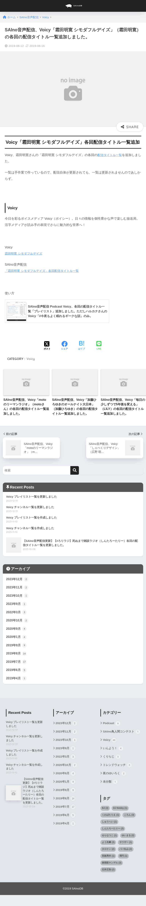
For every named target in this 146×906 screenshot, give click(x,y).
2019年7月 (16, 665)
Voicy (30, 359)
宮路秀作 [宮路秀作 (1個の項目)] (108, 867)
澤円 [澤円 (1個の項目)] (123, 867)
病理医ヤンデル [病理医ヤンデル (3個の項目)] (111, 873)
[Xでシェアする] (47, 346)
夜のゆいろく (115, 784)
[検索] (74, 470)
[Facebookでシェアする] (64, 346)
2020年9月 (16, 631)
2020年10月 (17, 622)
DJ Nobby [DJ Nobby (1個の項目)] (120, 819)
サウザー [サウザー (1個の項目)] (125, 853)
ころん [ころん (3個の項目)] (129, 826)
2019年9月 (16, 648)
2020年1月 (16, 639)
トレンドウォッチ (118, 775)
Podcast (112, 727)
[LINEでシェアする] (99, 346)
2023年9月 (16, 605)
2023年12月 (17, 580)
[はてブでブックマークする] (81, 346)
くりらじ (112, 767)
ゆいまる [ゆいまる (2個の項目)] (128, 846)
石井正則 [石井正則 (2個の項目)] (108, 880)
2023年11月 (17, 588)
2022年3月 (16, 614)
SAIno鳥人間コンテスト (119, 739)
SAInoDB (73, 6)
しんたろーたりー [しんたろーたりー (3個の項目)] (113, 839)
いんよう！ (113, 758)
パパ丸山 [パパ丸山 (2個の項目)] (125, 860)
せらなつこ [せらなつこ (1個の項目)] (109, 846)
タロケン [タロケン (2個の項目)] (108, 860)
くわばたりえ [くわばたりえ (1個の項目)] (110, 826)
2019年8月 (16, 656)
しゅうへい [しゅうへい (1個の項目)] (109, 832)
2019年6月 (16, 673)
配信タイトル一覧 (110, 155)
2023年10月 (17, 597)
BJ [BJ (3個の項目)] (105, 819)
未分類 (110, 793)
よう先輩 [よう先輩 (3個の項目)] (108, 853)
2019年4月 (16, 682)
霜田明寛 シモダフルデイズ (24, 253)
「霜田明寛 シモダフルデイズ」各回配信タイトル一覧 (44, 271)
